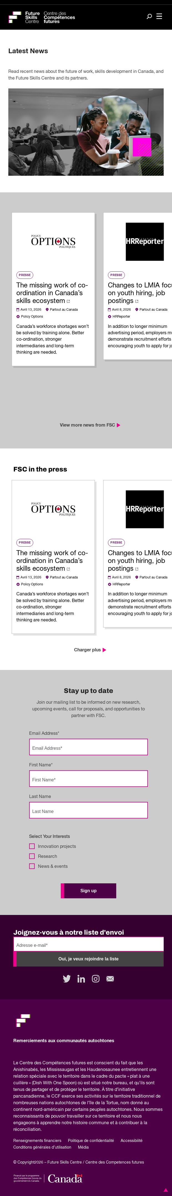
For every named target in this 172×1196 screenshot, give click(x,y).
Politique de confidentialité (91, 1141)
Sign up (88, 890)
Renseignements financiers (37, 1141)
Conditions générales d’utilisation (42, 1147)
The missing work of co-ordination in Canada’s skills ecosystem (52, 293)
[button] (164, 1189)
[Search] (149, 17)
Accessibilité (132, 1141)
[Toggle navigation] (159, 17)
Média (83, 1147)
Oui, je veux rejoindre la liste (89, 959)
